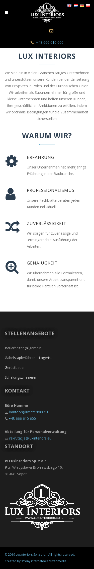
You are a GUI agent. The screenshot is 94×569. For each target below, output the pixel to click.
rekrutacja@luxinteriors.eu (30, 438)
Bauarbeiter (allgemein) (24, 347)
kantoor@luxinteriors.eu (28, 412)
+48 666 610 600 (49, 42)
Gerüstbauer (15, 367)
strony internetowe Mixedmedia (43, 561)
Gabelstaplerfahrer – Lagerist (28, 357)
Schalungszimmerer (21, 377)
